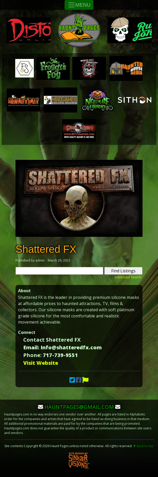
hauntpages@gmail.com (79, 406)
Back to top (143, 446)
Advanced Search (128, 277)
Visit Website (40, 362)
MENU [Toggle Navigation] (79, 5)
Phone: (32, 355)
